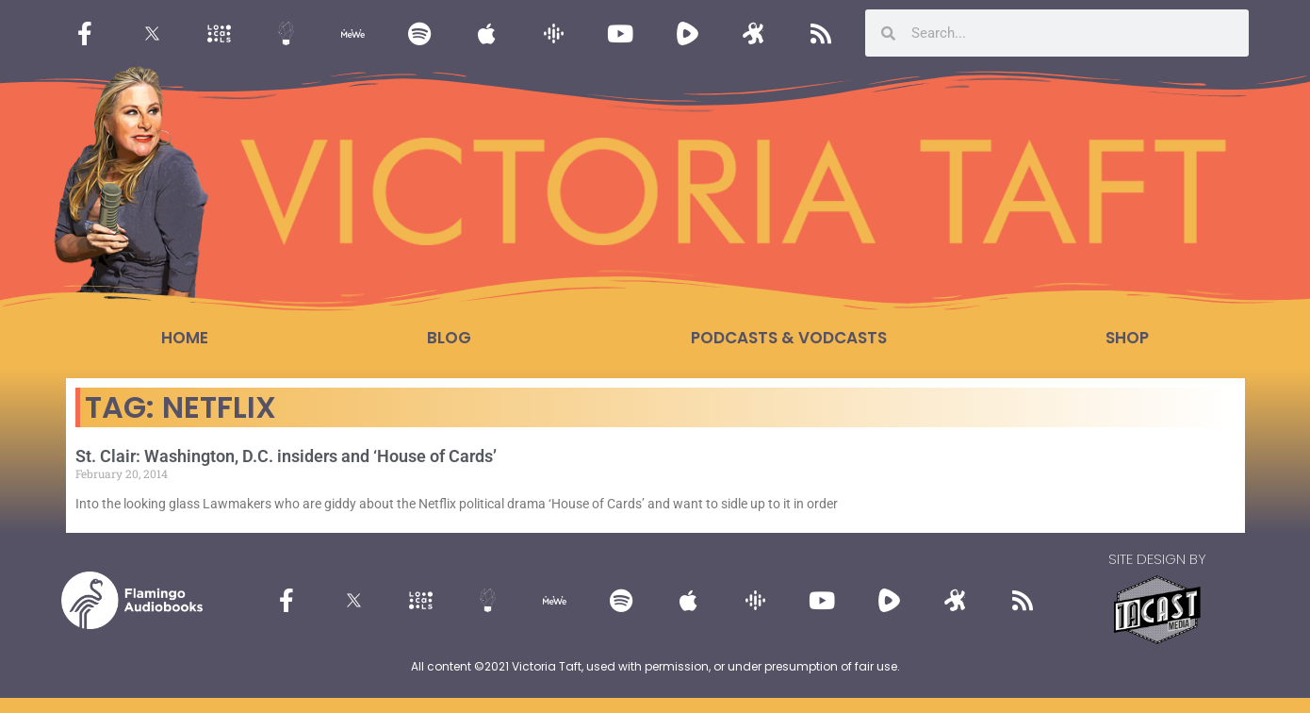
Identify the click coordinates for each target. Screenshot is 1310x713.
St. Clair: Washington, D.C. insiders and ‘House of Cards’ (286, 456)
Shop (1127, 337)
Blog (449, 337)
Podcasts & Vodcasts (789, 337)
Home (184, 337)
